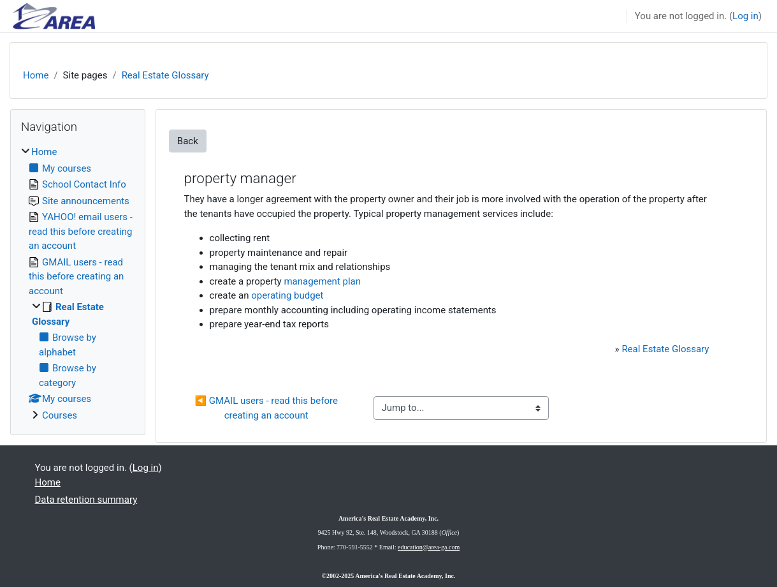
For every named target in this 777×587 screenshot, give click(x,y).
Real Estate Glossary (165, 75)
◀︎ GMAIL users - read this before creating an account (267, 408)
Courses (59, 415)
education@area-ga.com (429, 547)
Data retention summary (86, 499)
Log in (745, 16)
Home (35, 75)
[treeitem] (77, 283)
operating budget (287, 295)
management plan (322, 281)
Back (187, 141)
